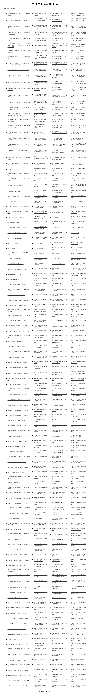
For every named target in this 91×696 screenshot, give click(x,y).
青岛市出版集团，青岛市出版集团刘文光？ (18, 565)
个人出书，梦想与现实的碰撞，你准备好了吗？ (19, 331)
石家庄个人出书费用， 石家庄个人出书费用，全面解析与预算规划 (41, 57)
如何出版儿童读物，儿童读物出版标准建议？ (18, 634)
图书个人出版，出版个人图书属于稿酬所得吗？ (19, 655)
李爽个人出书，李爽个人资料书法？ (16, 217)
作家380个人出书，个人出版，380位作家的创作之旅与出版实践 (41, 158)
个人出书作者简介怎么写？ (14, 222)
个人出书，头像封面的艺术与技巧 (16, 279)
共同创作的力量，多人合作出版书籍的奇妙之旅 (19, 498)
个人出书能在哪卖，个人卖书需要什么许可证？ (19, 581)
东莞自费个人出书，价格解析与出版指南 (17, 233)
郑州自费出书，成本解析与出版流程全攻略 (18, 410)
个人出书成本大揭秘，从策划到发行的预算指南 (19, 400)
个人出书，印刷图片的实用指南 (59, 534)
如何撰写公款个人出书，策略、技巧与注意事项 (19, 456)
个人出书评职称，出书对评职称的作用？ (17, 592)
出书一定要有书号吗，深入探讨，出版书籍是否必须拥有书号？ (40, 20)
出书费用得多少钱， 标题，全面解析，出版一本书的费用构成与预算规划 (59, 45)
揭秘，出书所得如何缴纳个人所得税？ (17, 472)
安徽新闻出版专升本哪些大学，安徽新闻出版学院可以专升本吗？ (78, 582)
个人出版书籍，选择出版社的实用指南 (17, 321)
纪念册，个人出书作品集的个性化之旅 (17, 384)
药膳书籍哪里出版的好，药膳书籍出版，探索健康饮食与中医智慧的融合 (59, 27)
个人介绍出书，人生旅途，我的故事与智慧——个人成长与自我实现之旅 (78, 89)
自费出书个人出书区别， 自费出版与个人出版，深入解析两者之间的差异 (59, 64)
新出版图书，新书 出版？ (77, 618)
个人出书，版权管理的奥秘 (14, 519)
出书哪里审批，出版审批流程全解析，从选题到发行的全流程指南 (78, 20)
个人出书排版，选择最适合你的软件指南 (17, 436)
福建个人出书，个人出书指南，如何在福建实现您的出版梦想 (40, 102)
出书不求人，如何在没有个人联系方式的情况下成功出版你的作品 (78, 373)
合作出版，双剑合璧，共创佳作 (59, 436)
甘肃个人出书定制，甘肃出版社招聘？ (17, 550)
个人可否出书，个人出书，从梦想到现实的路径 (19, 82)
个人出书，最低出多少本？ (40, 253)
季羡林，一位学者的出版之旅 (14, 539)
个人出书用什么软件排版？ (40, 243)
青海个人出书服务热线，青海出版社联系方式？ (19, 560)
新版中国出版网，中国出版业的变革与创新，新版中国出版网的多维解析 (78, 33)
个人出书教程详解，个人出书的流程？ (17, 639)
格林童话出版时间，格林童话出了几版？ (17, 660)
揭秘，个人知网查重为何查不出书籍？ (17, 482)
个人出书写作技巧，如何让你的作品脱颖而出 (18, 227)
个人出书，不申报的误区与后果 (59, 446)
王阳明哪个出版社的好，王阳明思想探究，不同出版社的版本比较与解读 (59, 33)
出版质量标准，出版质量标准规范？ (16, 191)
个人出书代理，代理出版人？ (78, 164)
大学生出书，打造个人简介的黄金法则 (17, 462)
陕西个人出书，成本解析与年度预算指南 (17, 503)
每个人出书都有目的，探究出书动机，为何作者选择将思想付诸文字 (59, 133)
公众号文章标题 (55, 217)
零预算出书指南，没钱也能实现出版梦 (17, 425)
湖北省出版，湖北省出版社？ (59, 212)
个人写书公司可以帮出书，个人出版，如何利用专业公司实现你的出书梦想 (78, 145)
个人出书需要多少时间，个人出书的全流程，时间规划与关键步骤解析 (59, 89)
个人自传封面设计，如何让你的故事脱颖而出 (18, 513)
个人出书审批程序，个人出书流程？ (16, 169)
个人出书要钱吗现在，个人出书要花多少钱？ (18, 202)
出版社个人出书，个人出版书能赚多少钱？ (18, 686)
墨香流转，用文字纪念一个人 (40, 519)
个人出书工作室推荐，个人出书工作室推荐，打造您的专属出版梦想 (40, 151)
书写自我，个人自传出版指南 (59, 405)
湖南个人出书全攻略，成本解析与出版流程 (18, 467)
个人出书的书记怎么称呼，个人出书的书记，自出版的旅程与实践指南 (40, 82)
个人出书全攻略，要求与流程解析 (16, 264)
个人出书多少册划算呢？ (77, 227)
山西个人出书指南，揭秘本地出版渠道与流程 (18, 373)
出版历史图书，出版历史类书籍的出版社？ (18, 598)
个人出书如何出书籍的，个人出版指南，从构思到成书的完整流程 (40, 126)
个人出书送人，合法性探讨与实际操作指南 (18, 305)
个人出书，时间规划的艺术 (58, 264)
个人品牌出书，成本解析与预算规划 (16, 295)
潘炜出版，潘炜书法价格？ (77, 202)
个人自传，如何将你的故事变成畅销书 (17, 284)
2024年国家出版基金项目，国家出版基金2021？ (19, 675)
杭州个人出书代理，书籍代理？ (78, 634)
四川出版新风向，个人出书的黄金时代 (17, 274)
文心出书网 (41, 691)
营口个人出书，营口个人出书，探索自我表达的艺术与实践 (40, 114)
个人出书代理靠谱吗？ (57, 227)
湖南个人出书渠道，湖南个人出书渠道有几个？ (19, 196)
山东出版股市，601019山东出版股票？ (17, 629)
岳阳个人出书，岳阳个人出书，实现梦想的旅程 (19, 102)
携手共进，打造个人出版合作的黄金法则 (17, 269)
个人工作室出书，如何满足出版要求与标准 (18, 300)
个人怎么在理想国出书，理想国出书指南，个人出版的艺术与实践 (40, 64)
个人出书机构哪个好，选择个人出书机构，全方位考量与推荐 (40, 96)
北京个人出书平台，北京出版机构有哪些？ (18, 544)
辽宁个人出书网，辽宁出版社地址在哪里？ (18, 618)
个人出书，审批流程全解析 (58, 467)
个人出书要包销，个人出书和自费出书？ (17, 613)
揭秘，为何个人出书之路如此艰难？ (16, 238)
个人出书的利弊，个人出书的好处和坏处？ (18, 623)
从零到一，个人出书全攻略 (77, 519)
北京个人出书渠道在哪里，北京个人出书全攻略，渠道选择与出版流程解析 (59, 76)
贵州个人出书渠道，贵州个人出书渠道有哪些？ (19, 680)
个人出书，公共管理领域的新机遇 (16, 258)
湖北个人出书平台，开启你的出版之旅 (17, 341)
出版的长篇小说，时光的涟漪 (40, 45)
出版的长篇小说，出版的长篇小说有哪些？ (18, 644)
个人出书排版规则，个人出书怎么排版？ (17, 587)
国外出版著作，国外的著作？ (59, 598)
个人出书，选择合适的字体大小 (78, 253)
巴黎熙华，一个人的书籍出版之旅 (16, 529)
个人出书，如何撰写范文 (39, 248)
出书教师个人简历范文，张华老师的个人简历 (18, 70)
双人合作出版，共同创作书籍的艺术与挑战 (18, 405)
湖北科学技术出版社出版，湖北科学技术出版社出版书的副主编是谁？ (78, 185)
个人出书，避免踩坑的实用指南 (59, 321)
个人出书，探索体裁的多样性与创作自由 (17, 367)
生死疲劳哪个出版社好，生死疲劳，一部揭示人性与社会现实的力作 (40, 27)
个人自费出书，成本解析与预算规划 (16, 446)
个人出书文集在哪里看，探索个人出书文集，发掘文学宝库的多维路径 (59, 102)
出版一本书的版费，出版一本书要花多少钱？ (18, 670)
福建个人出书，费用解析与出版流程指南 (17, 362)
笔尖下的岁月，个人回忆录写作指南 (16, 346)
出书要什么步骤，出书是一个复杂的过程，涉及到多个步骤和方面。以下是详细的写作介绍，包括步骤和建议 (19, 45)
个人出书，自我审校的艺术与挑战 (16, 357)
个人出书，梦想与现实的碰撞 (59, 539)
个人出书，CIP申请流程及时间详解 (16, 451)
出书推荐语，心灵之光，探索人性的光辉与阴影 (19, 20)
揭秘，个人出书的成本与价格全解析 (16, 420)
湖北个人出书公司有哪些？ (14, 243)
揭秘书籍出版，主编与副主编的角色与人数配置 (19, 315)
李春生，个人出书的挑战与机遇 (59, 326)
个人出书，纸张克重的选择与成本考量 (17, 394)
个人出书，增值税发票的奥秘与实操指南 (17, 415)
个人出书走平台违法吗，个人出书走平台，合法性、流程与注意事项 (78, 151)
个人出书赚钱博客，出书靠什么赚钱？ (17, 185)
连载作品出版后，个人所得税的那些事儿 (17, 441)
